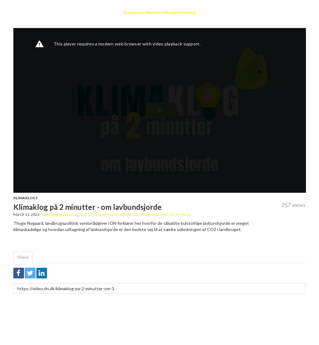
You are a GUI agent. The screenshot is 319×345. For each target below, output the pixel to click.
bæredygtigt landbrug (59, 214)
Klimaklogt (25, 198)
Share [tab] (23, 257)
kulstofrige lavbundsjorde (153, 214)
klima (106, 214)
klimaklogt (121, 214)
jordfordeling (90, 214)
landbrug (183, 214)
